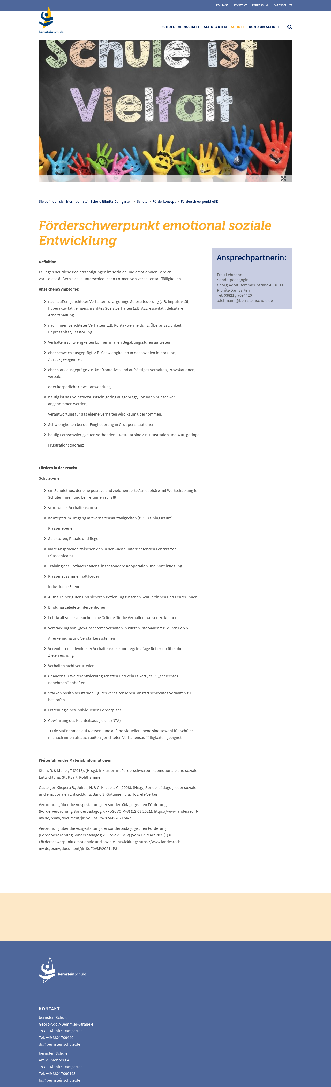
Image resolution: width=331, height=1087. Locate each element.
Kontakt (240, 5)
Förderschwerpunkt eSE (199, 201)
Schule (238, 26)
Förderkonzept (164, 201)
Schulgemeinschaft (180, 26)
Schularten (215, 26)
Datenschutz (282, 5)
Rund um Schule (264, 26)
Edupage (222, 5)
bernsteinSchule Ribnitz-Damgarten (104, 201)
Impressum (260, 5)
